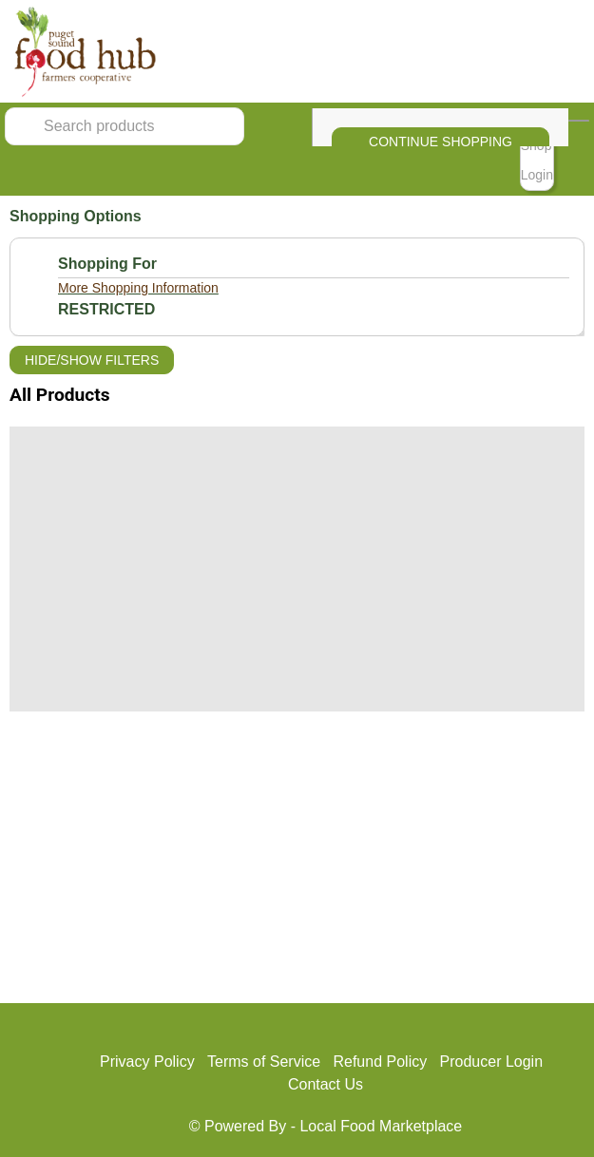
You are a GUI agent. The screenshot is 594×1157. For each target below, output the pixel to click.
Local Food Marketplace (380, 1126)
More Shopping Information (138, 287)
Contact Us (325, 1084)
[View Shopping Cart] (578, 121)
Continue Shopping (440, 141)
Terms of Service (263, 1061)
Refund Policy (380, 1061)
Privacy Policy (147, 1061)
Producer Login (492, 1061)
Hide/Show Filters (92, 360)
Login (537, 174)
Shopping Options (76, 216)
